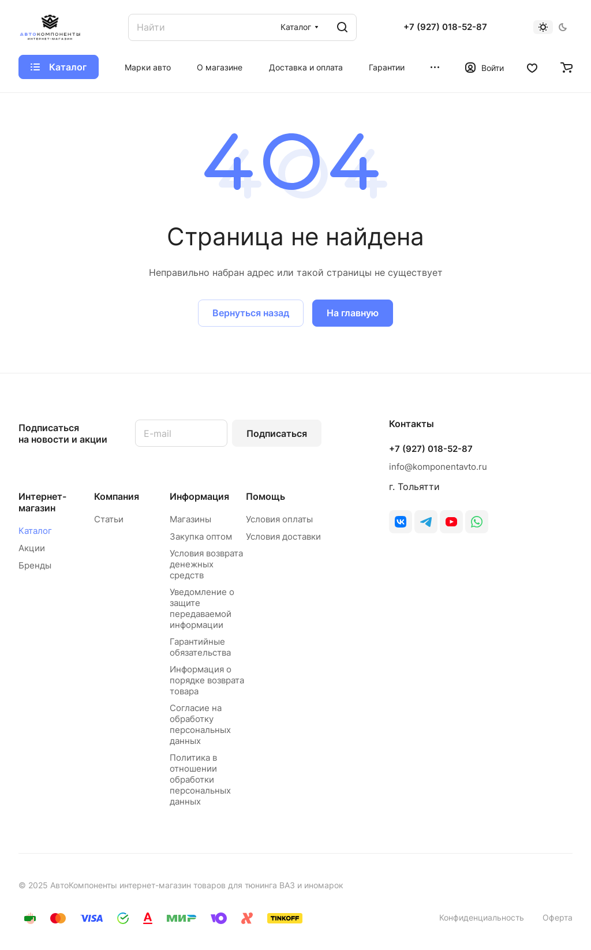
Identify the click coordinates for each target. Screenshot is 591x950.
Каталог (35, 530)
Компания (116, 496)
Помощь (265, 496)
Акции (31, 548)
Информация (199, 496)
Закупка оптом (201, 536)
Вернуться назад (250, 313)
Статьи (109, 519)
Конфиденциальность (481, 917)
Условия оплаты (279, 519)
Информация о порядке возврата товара (207, 680)
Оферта (558, 917)
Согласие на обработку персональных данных (200, 724)
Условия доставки (283, 536)
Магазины (190, 519)
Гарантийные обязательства (200, 647)
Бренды (34, 565)
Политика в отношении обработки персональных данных (200, 779)
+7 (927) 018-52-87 (445, 27)
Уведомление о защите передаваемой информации (202, 608)
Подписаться (276, 433)
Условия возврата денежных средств (206, 564)
